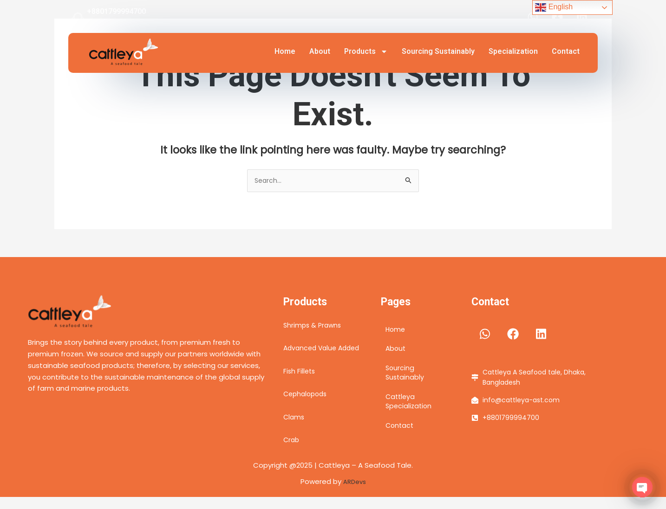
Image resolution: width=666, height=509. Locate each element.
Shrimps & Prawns (313, 326)
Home (284, 51)
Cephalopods (307, 406)
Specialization (513, 51)
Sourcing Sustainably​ (438, 51)
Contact (566, 51)
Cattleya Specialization (409, 409)
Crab (291, 452)
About (319, 51)
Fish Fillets (300, 383)
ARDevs (354, 493)
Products (366, 51)
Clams (294, 429)
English (554, 7)
